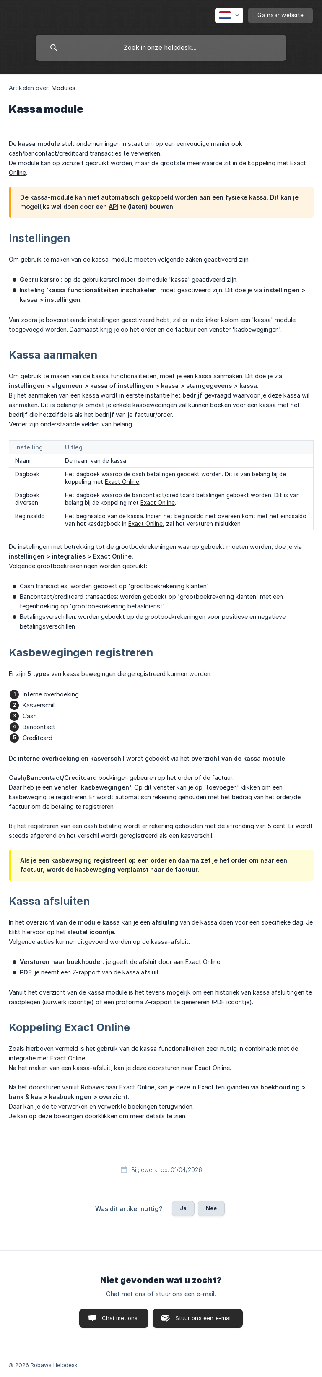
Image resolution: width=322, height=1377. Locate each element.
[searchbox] (161, 48)
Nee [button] (211, 1208)
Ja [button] (183, 1208)
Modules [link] (64, 87)
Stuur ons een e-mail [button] (203, 1318)
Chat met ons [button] (120, 1318)
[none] (229, 15)
